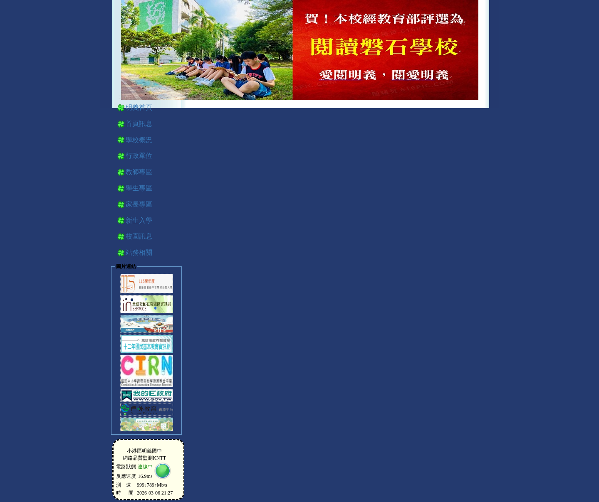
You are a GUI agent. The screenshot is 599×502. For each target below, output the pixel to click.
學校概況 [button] (139, 139)
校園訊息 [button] (139, 236)
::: (462, 24)
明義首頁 (139, 107)
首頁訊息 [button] (139, 123)
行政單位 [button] (139, 155)
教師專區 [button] (139, 171)
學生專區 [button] (139, 188)
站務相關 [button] (139, 252)
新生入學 (139, 220)
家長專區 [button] (139, 204)
